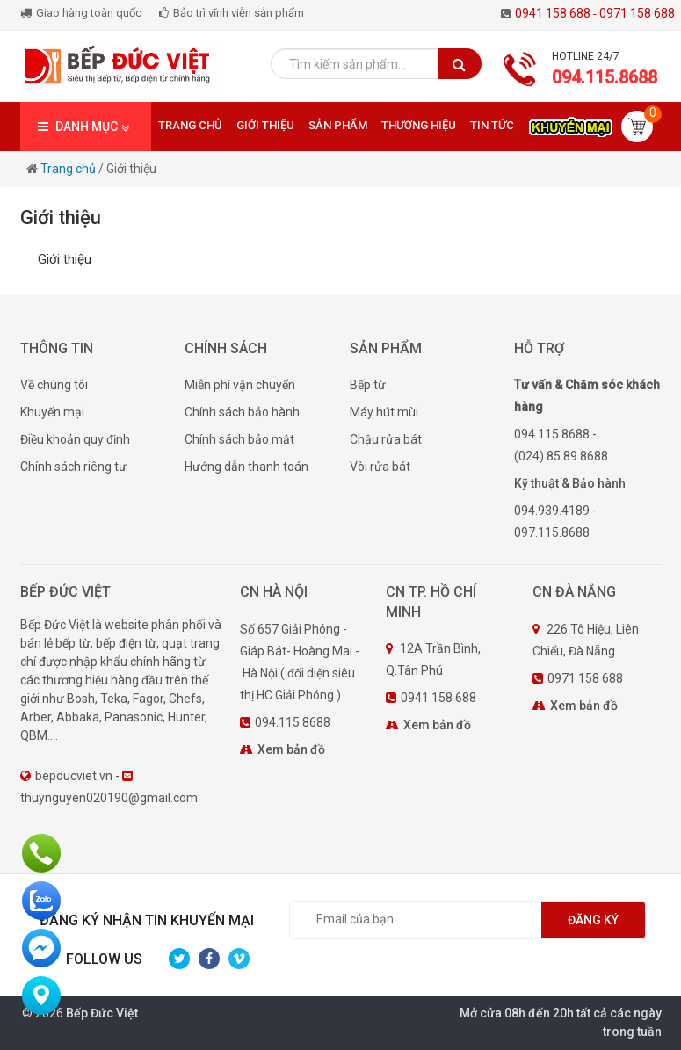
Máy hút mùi (384, 412)
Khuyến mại (52, 412)
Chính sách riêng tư (73, 467)
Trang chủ (190, 125)
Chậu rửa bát (386, 439)
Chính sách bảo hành (242, 412)
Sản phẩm (337, 125)
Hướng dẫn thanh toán (246, 467)
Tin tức (492, 125)
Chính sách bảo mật (239, 439)
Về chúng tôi (54, 385)
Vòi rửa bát (380, 467)
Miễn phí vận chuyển (240, 385)
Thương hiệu (418, 125)
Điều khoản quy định (75, 439)
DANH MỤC (86, 126)
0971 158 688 (637, 13)
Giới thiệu (265, 125)
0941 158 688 (557, 13)
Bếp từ (368, 385)
